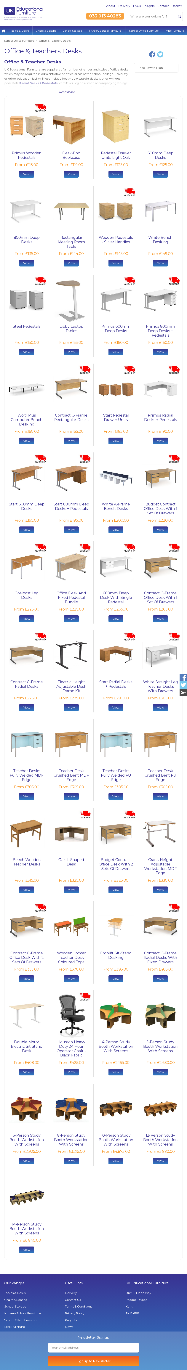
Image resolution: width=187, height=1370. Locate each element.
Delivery (124, 6)
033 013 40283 (105, 16)
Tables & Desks (19, 30)
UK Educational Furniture (147, 1283)
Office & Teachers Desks (55, 40)
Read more (67, 92)
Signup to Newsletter (94, 1361)
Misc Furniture (175, 30)
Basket (177, 6)
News (69, 1327)
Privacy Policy (74, 1313)
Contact (163, 6)
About (110, 6)
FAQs (137, 6)
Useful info (74, 1283)
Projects (71, 1320)
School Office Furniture (144, 30)
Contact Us (73, 1300)
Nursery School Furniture (105, 30)
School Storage (72, 30)
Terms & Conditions (78, 1306)
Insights (149, 6)
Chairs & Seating (46, 30)
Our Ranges (14, 1283)
